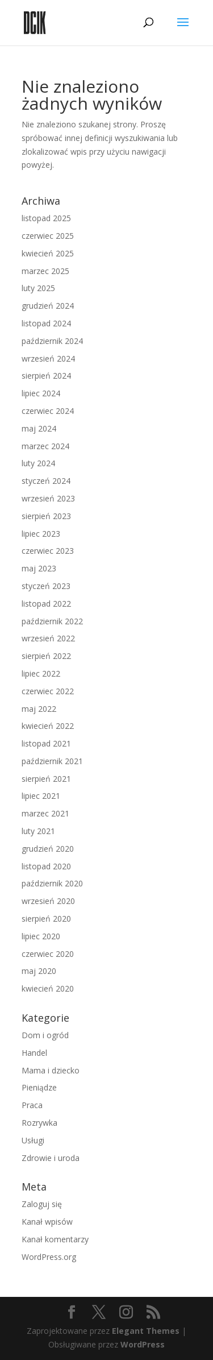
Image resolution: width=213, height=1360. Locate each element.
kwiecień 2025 (48, 253)
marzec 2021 (45, 813)
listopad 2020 (46, 866)
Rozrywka (39, 1122)
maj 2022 (39, 708)
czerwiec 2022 (48, 691)
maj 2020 (39, 970)
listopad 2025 (46, 218)
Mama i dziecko (51, 1070)
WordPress (142, 1344)
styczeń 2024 (46, 480)
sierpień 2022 (46, 655)
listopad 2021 (46, 743)
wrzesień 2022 (48, 638)
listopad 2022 (46, 603)
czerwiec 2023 (48, 550)
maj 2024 (39, 428)
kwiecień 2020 (48, 988)
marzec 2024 (45, 446)
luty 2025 (38, 288)
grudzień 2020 (48, 848)
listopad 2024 (46, 323)
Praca (32, 1105)
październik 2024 (52, 340)
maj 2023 (39, 568)
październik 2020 (52, 883)
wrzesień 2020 (48, 900)
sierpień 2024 (46, 375)
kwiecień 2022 (48, 725)
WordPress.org (49, 1256)
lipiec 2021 (41, 795)
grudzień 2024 (48, 305)
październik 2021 (52, 761)
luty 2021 (38, 831)
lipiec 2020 (41, 936)
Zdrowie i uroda (51, 1157)
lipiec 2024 (41, 393)
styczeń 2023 (46, 586)
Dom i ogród (45, 1035)
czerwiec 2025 (48, 235)
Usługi (33, 1140)
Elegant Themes (145, 1330)
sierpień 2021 (46, 778)
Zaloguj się (42, 1204)
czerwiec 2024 (48, 410)
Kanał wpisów (47, 1221)
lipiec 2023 (41, 533)
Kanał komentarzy (55, 1239)
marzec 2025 (45, 271)
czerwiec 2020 (48, 953)
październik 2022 (52, 621)
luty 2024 (38, 463)
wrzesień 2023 (48, 498)
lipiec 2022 (41, 673)
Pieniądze (39, 1087)
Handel (34, 1052)
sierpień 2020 (46, 918)
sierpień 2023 (46, 516)
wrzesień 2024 (48, 358)
